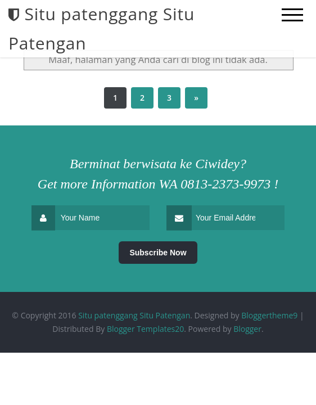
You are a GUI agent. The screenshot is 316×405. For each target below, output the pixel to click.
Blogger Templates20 (145, 328)
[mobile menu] (292, 15)
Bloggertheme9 (269, 315)
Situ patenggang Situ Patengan (134, 315)
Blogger (247, 328)
